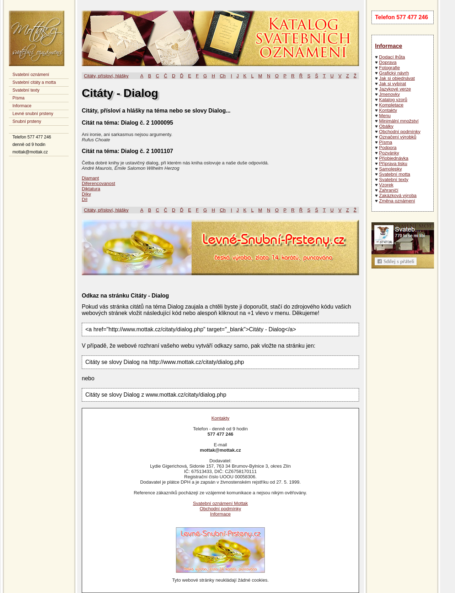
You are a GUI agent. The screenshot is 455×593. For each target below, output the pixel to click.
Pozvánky (389, 153)
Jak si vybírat (392, 83)
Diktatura (91, 188)
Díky (86, 194)
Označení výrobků (397, 137)
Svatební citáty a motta (34, 82)
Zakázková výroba (398, 195)
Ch (223, 75)
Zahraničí (388, 190)
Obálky (386, 126)
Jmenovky (389, 94)
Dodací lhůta (392, 57)
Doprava (387, 62)
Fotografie (389, 67)
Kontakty (388, 110)
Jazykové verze (395, 89)
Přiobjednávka (393, 158)
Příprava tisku (393, 163)
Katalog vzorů (393, 99)
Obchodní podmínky (399, 131)
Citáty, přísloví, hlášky (106, 75)
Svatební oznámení (30, 74)
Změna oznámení (397, 200)
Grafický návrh (394, 73)
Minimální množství (398, 121)
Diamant (90, 178)
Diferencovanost (98, 183)
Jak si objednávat (396, 78)
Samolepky (390, 169)
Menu (385, 115)
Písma (18, 98)
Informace (21, 105)
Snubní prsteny (26, 121)
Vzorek (386, 184)
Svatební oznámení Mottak (220, 503)
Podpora (387, 147)
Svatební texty (25, 90)
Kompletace (391, 105)
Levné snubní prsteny (32, 113)
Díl (84, 199)
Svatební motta (394, 174)
